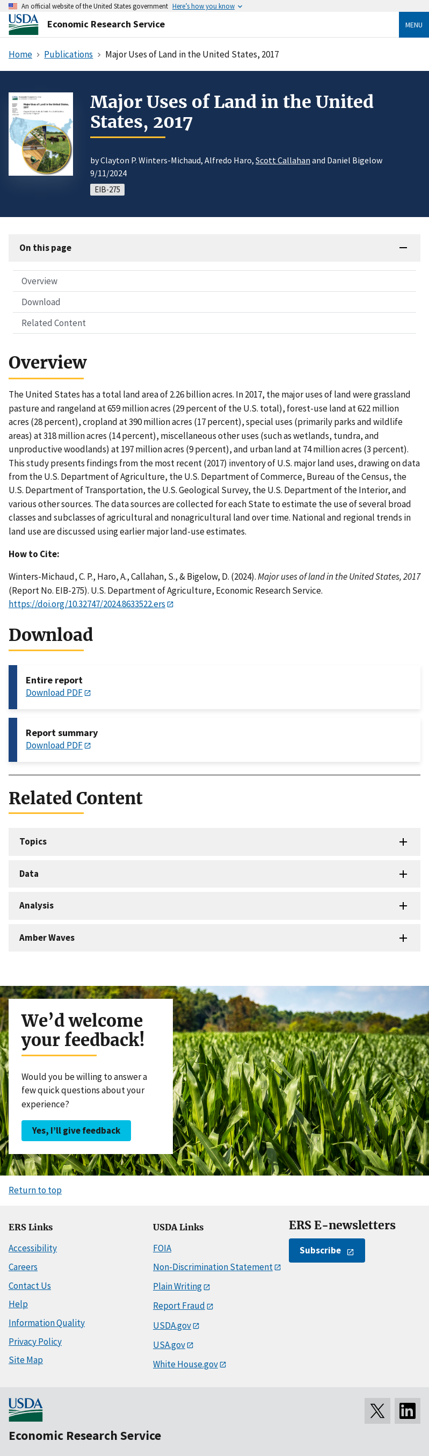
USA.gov (169, 1345)
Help (18, 1304)
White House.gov (185, 1364)
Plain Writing (177, 1286)
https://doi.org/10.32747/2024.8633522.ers (87, 604)
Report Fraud (179, 1305)
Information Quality (47, 1323)
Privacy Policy (35, 1341)
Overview (39, 281)
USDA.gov (172, 1325)
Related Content (53, 323)
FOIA (162, 1248)
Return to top (35, 1190)
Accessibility (33, 1248)
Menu (414, 25)
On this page (45, 248)
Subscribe (320, 1250)
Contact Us (30, 1286)
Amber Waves (47, 937)
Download (41, 302)
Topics (33, 841)
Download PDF (54, 692)
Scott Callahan (283, 160)
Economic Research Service (106, 24)
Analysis (36, 905)
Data (29, 874)
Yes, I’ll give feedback (76, 1130)
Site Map (26, 1360)
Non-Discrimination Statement (213, 1267)
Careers (23, 1267)
